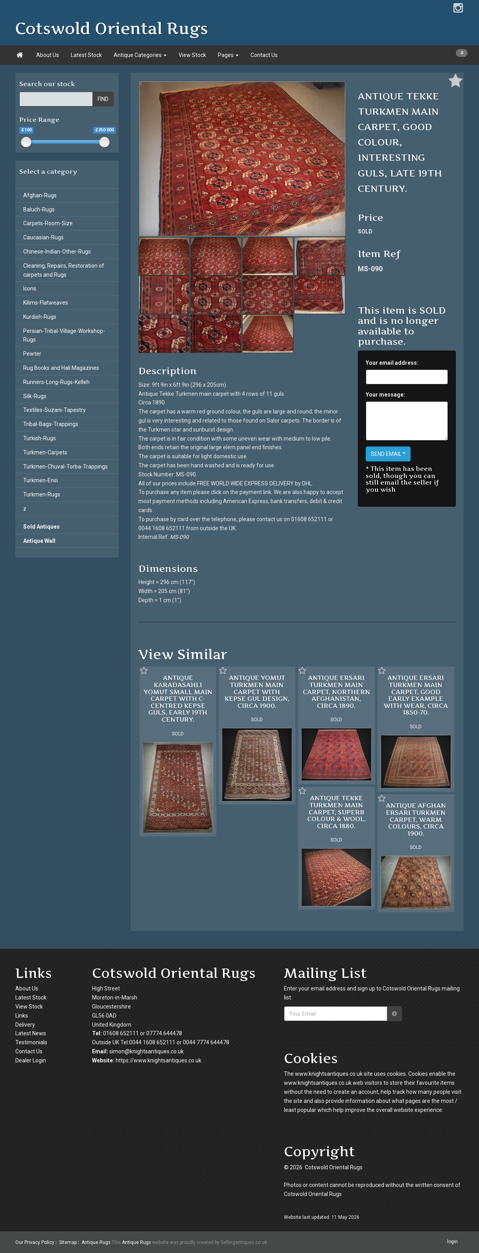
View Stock (192, 55)
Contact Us (264, 55)
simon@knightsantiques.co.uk (146, 1051)
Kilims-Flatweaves (45, 302)
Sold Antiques (41, 527)
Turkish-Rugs (39, 438)
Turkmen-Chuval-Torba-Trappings (65, 466)
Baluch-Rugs (39, 209)
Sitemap (68, 1242)
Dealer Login (30, 1060)
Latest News (30, 1033)
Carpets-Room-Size (48, 223)
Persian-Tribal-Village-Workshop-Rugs (64, 335)
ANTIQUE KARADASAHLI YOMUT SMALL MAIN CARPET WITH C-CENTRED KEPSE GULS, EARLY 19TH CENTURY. (178, 698)
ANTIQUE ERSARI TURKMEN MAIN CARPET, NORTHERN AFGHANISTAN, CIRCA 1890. (336, 691)
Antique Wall (39, 541)
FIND (103, 99)
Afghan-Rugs (40, 195)
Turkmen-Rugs (41, 494)
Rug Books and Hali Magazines (61, 368)
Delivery (25, 1025)
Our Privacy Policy (34, 1242)
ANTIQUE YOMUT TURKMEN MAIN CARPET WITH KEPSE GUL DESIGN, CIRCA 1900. (257, 691)
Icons (29, 288)
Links (21, 1015)
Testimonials (31, 1042)
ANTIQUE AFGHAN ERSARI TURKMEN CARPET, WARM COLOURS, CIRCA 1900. (416, 819)
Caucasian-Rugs (43, 237)
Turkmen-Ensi (40, 480)
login (452, 1242)
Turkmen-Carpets (45, 452)
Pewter (32, 354)
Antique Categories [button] (140, 55)
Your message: (385, 394)
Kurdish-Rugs (39, 317)
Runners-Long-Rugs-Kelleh (56, 382)
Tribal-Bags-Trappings (50, 424)
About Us (47, 55)
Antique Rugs (96, 1242)
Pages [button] (228, 55)
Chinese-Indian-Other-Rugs (57, 251)
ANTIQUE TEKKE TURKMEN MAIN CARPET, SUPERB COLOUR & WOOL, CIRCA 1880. (336, 811)
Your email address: (392, 363)
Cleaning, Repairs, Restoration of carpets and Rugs (63, 270)
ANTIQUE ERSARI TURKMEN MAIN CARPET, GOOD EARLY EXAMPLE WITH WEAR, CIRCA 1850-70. (415, 695)
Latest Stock (86, 55)
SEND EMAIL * (388, 454)
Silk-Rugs (34, 396)
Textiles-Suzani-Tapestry (54, 410)
